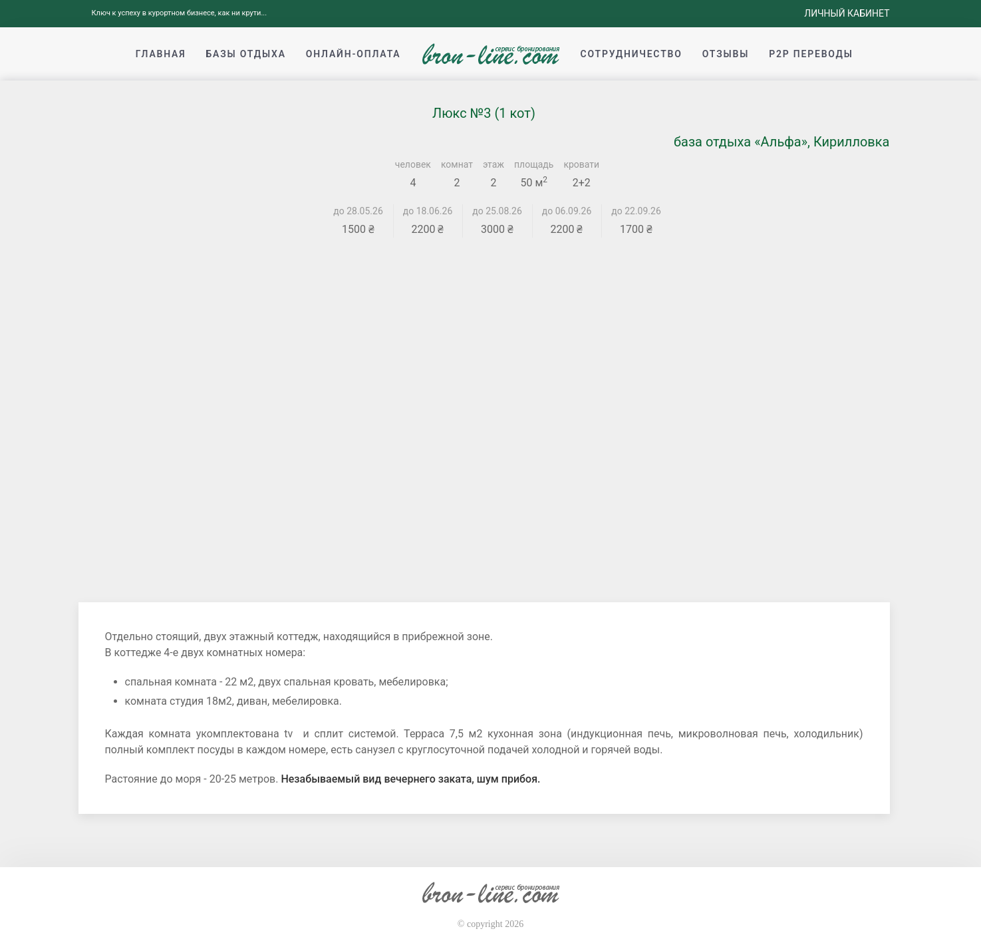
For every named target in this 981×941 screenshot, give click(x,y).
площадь (533, 164)
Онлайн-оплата (353, 54)
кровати (581, 164)
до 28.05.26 (358, 211)
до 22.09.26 (636, 211)
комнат (457, 164)
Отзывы (725, 54)
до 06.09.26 (567, 211)
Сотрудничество (631, 54)
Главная (161, 54)
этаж (493, 164)
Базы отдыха (245, 54)
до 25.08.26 (497, 211)
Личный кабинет (846, 13)
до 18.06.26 (428, 211)
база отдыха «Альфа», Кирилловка (782, 142)
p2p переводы (811, 54)
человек (413, 164)
